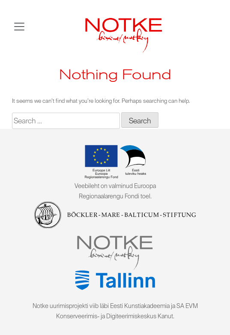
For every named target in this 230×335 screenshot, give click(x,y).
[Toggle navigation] (19, 26)
